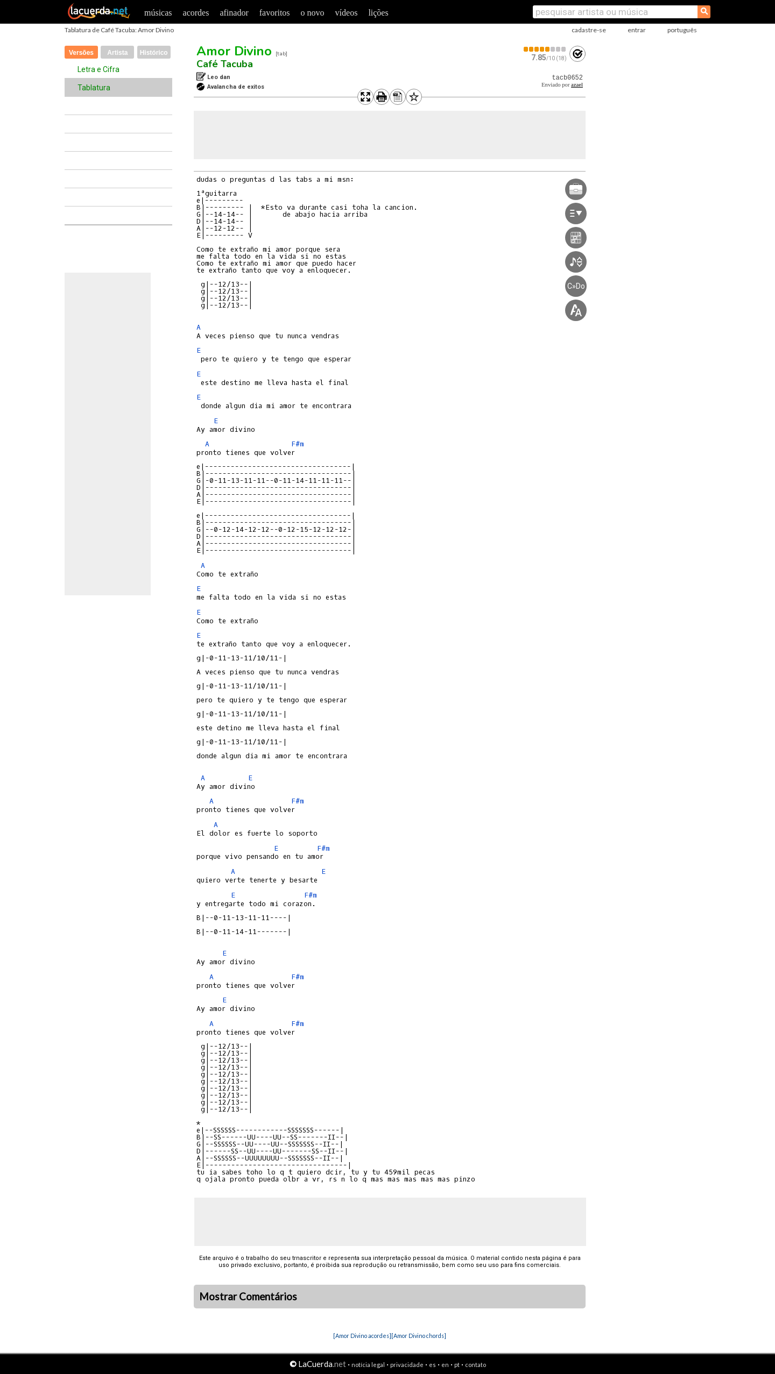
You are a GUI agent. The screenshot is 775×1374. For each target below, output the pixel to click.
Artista (117, 52)
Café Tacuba (224, 64)
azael (577, 85)
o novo (313, 12)
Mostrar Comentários (248, 1296)
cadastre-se (589, 30)
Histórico (154, 52)
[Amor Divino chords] (418, 1335)
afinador (234, 12)
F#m (297, 443)
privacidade (407, 1364)
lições (378, 12)
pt (457, 1364)
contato (475, 1364)
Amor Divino (234, 51)
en (445, 1364)
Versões (81, 52)
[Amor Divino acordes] (362, 1335)
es (432, 1364)
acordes (196, 12)
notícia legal (368, 1364)
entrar (637, 30)
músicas (158, 12)
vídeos (346, 12)
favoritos (274, 12)
